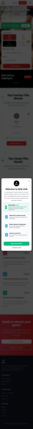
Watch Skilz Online (16, 243)
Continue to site (16, 247)
